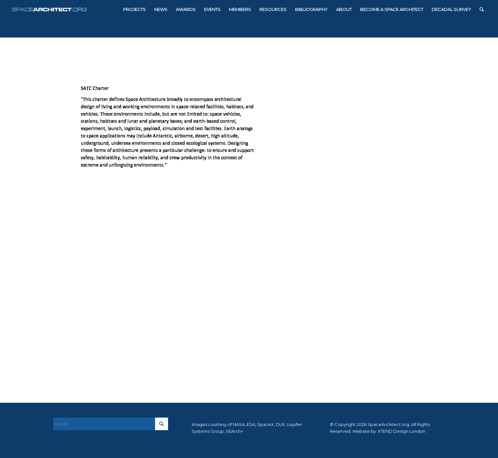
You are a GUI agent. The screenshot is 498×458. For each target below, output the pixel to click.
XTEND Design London (401, 431)
